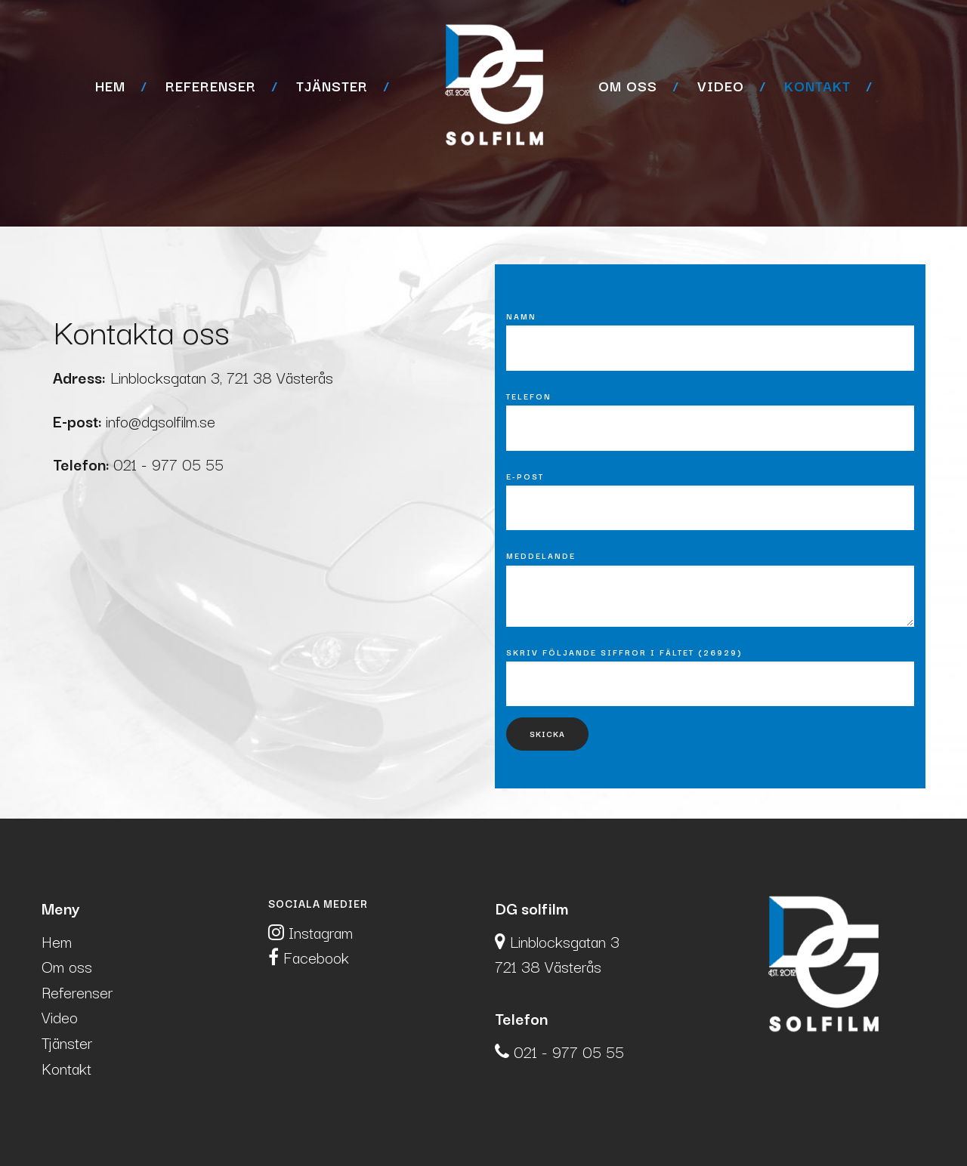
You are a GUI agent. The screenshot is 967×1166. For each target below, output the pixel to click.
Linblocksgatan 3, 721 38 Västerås (221, 377)
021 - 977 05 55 (170, 464)
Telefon (528, 396)
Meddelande (541, 556)
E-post (525, 476)
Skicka (547, 733)
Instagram (310, 932)
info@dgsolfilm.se (160, 421)
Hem (110, 85)
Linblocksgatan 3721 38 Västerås (557, 954)
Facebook (308, 957)
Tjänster (332, 85)
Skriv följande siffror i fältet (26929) (624, 652)
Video (720, 85)
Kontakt (817, 85)
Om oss (627, 85)
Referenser (210, 85)
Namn (521, 316)
